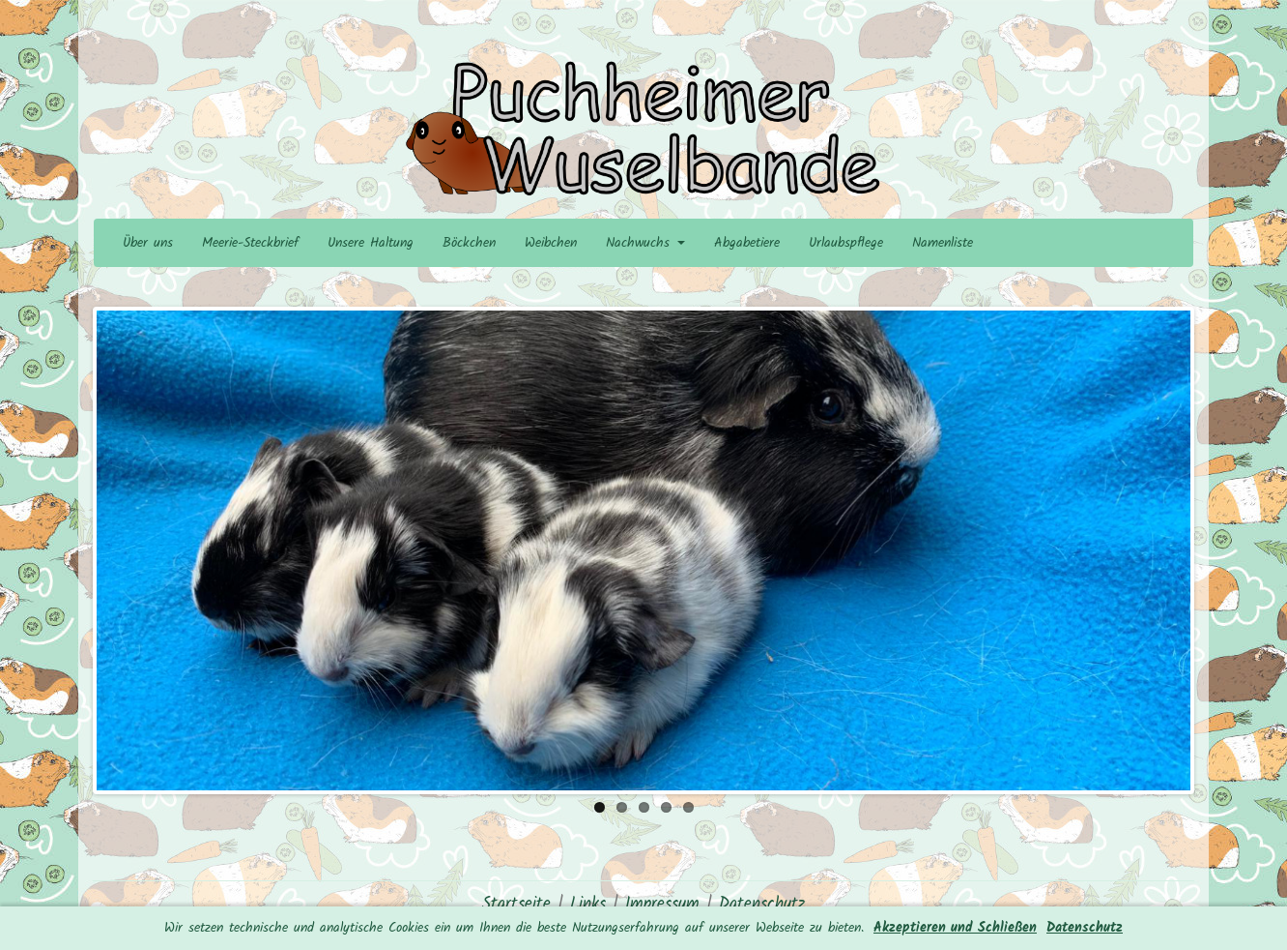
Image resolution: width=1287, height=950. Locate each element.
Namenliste (942, 242)
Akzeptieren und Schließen (955, 928)
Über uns (148, 242)
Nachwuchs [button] (645, 242)
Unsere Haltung (371, 242)
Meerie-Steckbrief (250, 242)
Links (588, 904)
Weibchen (551, 242)
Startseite (516, 904)
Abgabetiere (747, 242)
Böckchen (469, 242)
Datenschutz (1084, 928)
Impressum (662, 904)
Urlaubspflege (846, 242)
